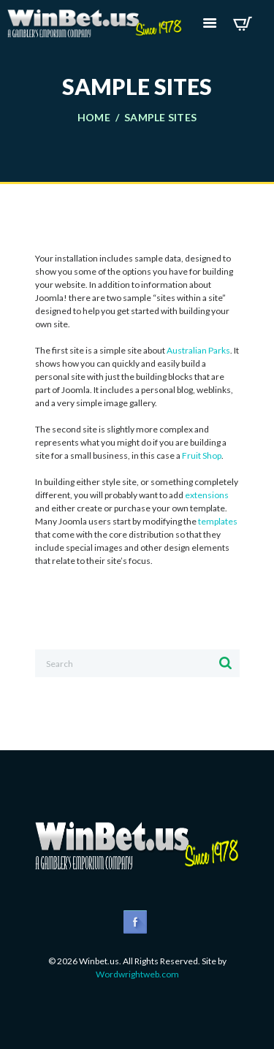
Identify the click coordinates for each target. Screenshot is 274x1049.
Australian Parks (198, 350)
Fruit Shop (201, 455)
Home (93, 117)
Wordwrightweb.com (137, 974)
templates (217, 521)
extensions (207, 494)
